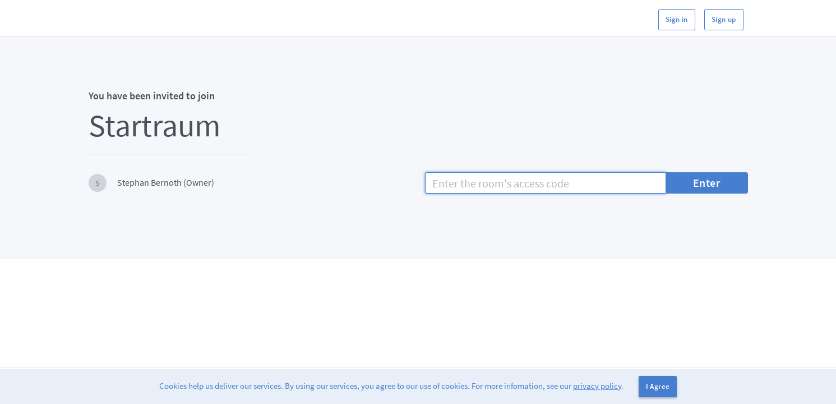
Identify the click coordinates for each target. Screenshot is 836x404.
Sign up (724, 19)
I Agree (658, 386)
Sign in (677, 19)
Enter (706, 183)
